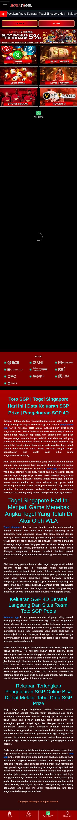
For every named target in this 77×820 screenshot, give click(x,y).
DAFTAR (20, 23)
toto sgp (52, 468)
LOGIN (56, 23)
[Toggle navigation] (5, 5)
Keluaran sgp (11, 617)
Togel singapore (13, 527)
